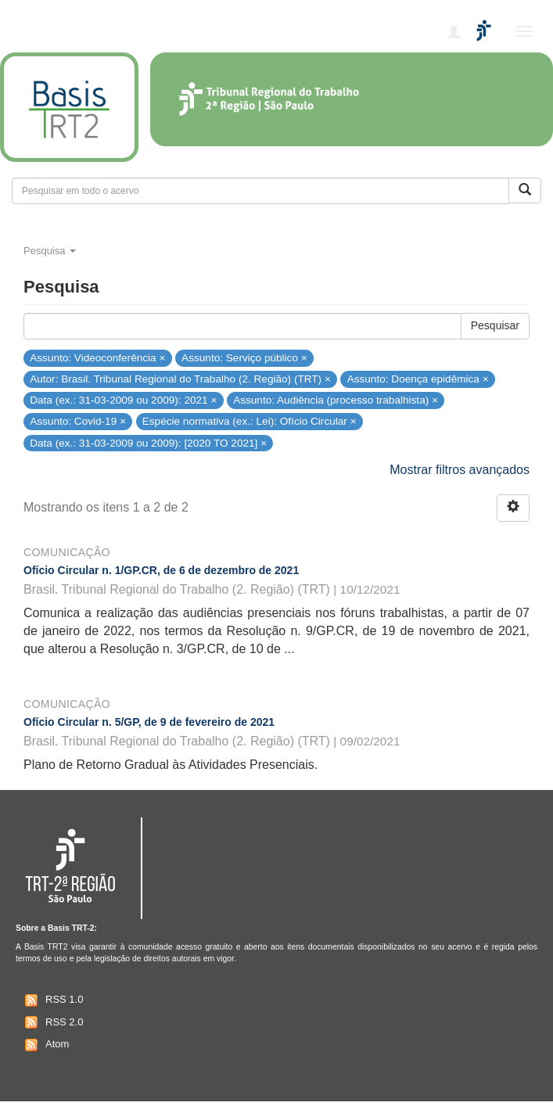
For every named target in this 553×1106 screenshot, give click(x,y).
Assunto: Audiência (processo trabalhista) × (335, 400)
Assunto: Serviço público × (244, 358)
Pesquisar (495, 325)
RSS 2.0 (52, 1022)
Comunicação (66, 552)
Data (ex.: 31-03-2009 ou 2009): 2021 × (123, 400)
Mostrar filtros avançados (460, 469)
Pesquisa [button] (49, 251)
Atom (45, 1045)
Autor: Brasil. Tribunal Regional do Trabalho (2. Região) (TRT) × (180, 379)
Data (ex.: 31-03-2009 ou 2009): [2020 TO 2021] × (148, 442)
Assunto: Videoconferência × (97, 358)
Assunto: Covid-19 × (78, 421)
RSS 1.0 (52, 1000)
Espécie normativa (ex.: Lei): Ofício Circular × (249, 421)
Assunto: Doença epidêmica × (418, 379)
